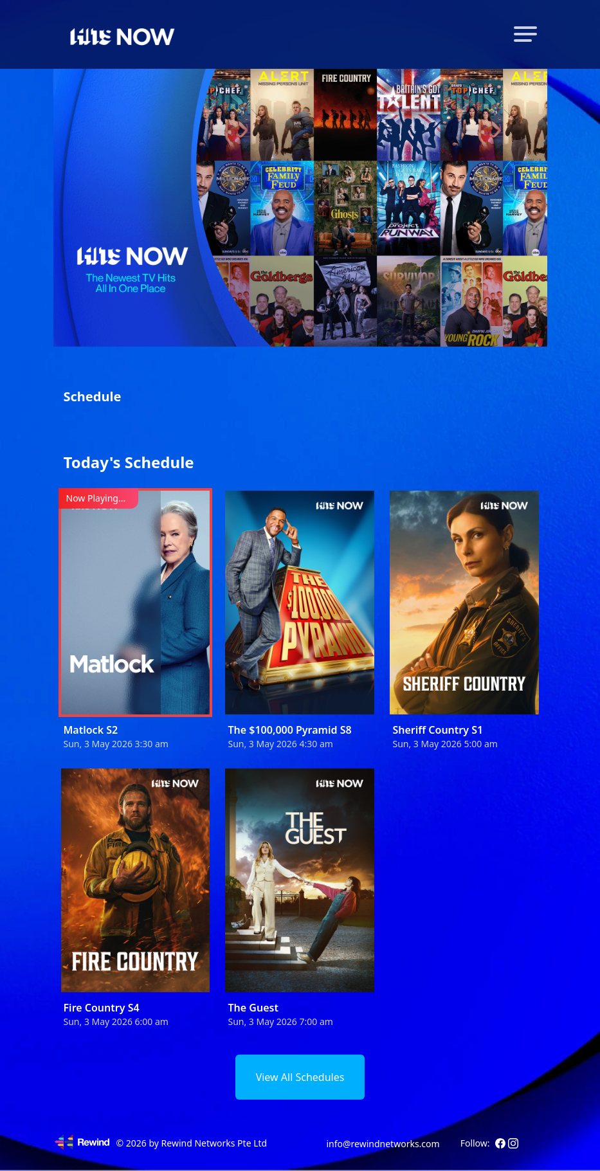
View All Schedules (300, 1077)
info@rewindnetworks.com (382, 1144)
